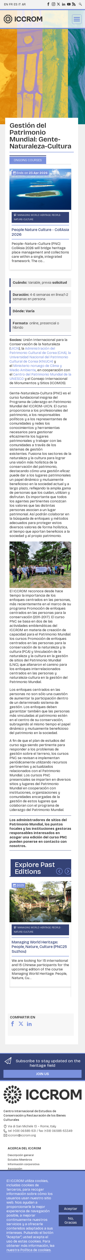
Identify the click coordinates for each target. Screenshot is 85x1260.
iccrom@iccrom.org (22, 1135)
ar (24, 4)
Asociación (15, 1169)
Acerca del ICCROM (24, 1148)
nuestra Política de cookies (28, 1250)
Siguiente (68, 871)
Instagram (53, 3)
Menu (77, 19)
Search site (80, 3)
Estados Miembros (20, 1159)
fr (11, 4)
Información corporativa (23, 1164)
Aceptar (70, 1209)
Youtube (68, 3)
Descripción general (21, 1155)
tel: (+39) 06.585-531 (22, 1131)
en (6, 4)
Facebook (48, 3)
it (20, 4)
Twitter (58, 3)
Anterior (59, 871)
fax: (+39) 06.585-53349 (55, 1131)
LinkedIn (63, 3)
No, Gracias (71, 1220)
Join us (42, 1074)
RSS (73, 3)
